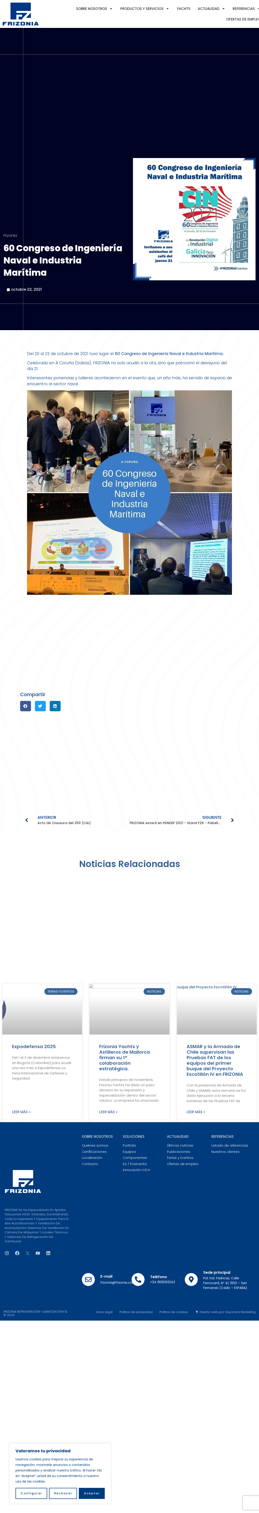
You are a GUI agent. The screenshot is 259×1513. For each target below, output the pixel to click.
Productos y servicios (144, 9)
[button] (25, 706)
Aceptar (92, 1493)
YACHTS (183, 8)
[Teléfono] (138, 1279)
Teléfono (158, 1277)
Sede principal (216, 1272)
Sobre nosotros (94, 9)
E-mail (106, 1276)
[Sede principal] (191, 1279)
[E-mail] (88, 1279)
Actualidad (211, 9)
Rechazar (63, 1493)
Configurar (31, 1493)
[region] (60, 1473)
